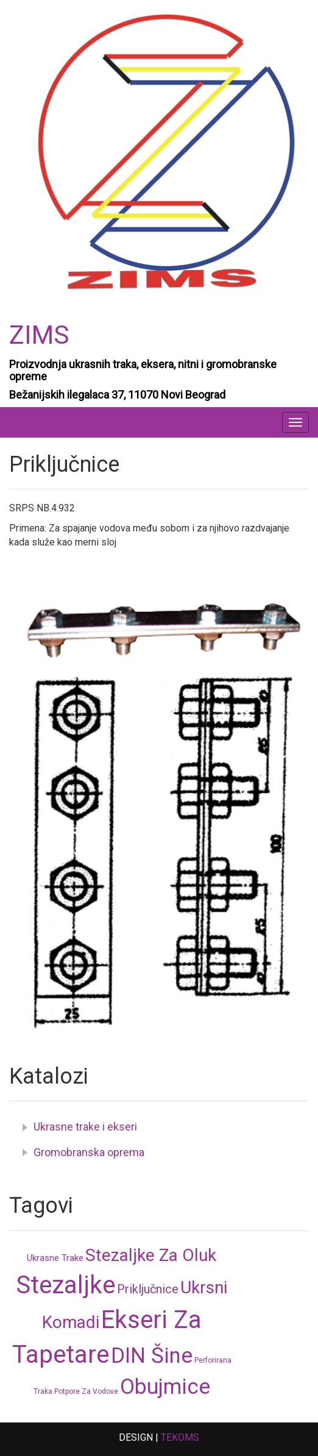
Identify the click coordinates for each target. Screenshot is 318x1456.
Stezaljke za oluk (150, 1255)
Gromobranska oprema (89, 1152)
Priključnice (147, 1289)
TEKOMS (180, 1437)
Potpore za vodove (86, 1391)
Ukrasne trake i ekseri (85, 1126)
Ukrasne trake (55, 1257)
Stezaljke (65, 1285)
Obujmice (165, 1386)
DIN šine (152, 1355)
